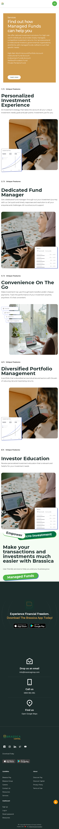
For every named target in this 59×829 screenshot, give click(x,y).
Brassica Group (7, 781)
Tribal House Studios (35, 826)
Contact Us (6, 788)
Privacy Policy (38, 785)
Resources (6, 792)
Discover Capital (38, 781)
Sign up (5, 807)
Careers (5, 785)
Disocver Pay (37, 777)
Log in (4, 810)
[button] (54, 3)
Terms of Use (37, 788)
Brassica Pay (6, 777)
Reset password (8, 814)
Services (5, 795)
